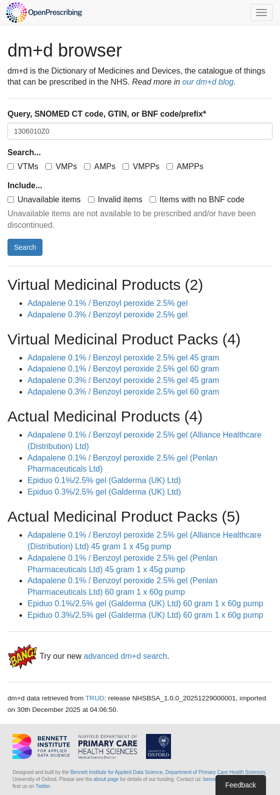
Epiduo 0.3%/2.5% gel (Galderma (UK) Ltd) (104, 492)
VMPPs (140, 166)
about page (106, 779)
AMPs (100, 166)
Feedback (241, 785)
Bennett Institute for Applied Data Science (116, 772)
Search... (24, 152)
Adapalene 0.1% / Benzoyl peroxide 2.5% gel (108, 303)
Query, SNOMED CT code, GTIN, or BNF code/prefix (107, 114)
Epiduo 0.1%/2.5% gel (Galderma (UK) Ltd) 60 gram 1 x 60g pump (145, 603)
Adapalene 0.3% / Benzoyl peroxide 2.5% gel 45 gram (123, 380)
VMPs (61, 166)
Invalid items (115, 199)
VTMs (23, 166)
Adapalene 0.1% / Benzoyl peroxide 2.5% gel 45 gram (123, 357)
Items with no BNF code (197, 199)
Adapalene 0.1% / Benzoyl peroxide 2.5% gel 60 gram (123, 368)
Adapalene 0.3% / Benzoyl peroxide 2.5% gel (108, 314)
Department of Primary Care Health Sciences (216, 772)
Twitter (43, 786)
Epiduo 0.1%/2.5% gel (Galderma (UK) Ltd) (104, 480)
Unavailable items (44, 199)
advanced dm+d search (125, 656)
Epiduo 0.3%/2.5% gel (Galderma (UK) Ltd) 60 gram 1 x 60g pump (145, 615)
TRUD (95, 698)
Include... (25, 185)
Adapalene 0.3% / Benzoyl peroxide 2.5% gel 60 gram (123, 391)
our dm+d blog (208, 82)
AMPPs (184, 166)
